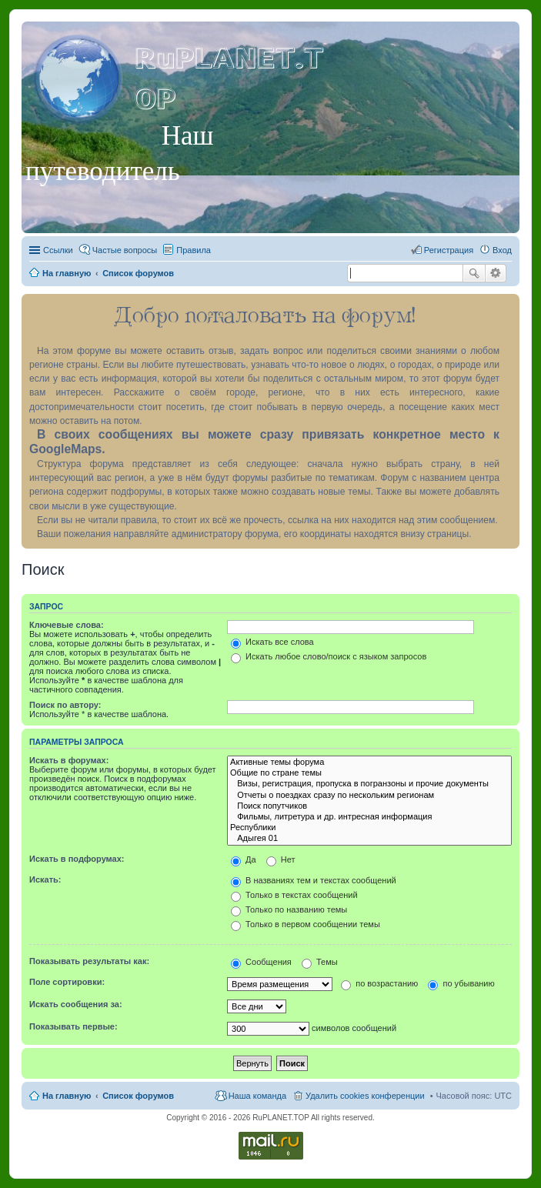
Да (243, 859)
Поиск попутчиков (369, 806)
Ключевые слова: (66, 624)
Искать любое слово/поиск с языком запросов (328, 656)
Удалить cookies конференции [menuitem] (365, 1095)
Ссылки (58, 250)
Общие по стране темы (369, 773)
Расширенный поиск (496, 273)
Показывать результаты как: (89, 961)
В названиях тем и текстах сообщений (313, 880)
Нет (281, 859)
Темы (320, 961)
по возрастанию (379, 983)
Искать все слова (272, 641)
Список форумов (138, 1095)
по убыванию (461, 983)
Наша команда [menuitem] (257, 1095)
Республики (369, 828)
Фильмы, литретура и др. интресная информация (369, 817)
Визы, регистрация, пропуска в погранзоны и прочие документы (369, 784)
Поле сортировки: (67, 981)
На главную (66, 1095)
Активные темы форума (369, 762)
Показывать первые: (73, 1026)
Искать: (45, 879)
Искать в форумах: (69, 760)
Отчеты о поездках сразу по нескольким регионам (369, 795)
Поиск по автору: (65, 704)
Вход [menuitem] (502, 250)
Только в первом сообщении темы (305, 924)
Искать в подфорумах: (77, 858)
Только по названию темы (289, 909)
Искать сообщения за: (75, 1004)
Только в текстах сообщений (294, 894)
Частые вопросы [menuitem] (125, 250)
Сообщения (261, 961)
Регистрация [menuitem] (448, 250)
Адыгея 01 (369, 838)
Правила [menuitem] (193, 250)
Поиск (474, 273)
